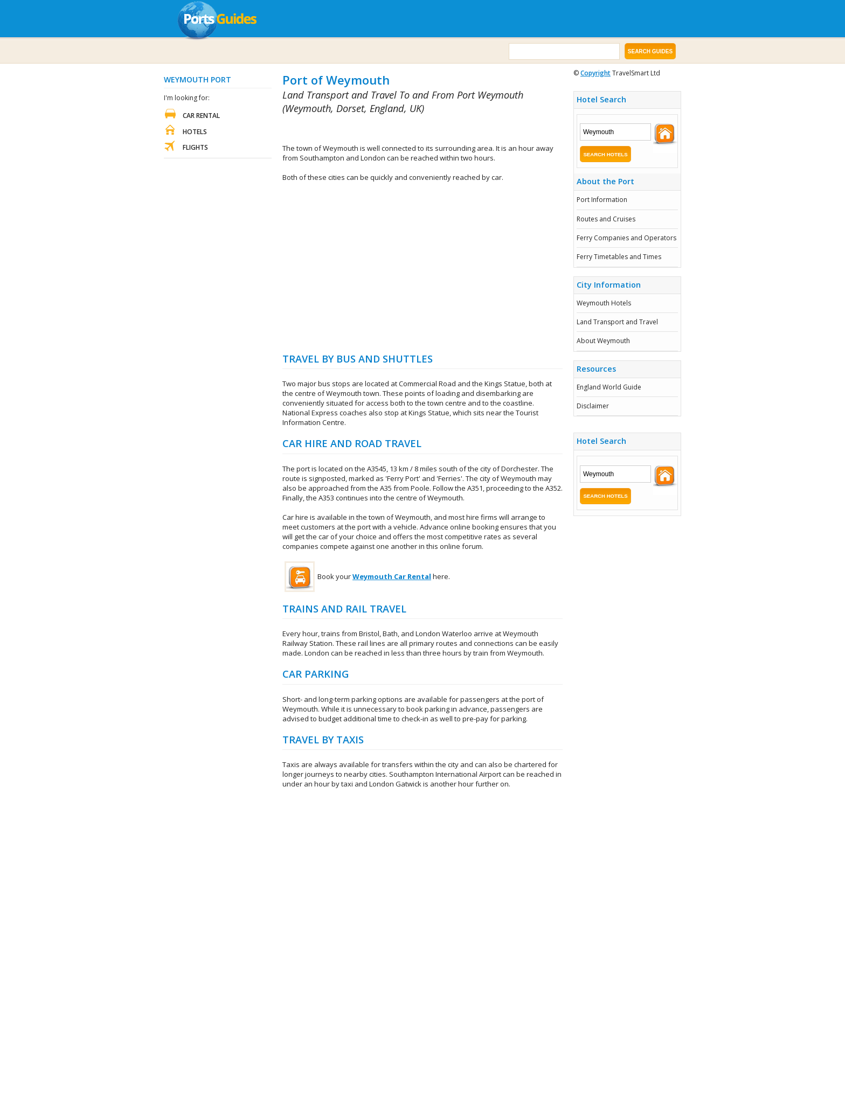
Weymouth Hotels (604, 303)
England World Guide (609, 387)
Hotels (195, 131)
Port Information (602, 199)
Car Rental (201, 115)
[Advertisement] (408, 130)
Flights (195, 147)
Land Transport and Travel (617, 321)
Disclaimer (593, 405)
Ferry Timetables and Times (619, 256)
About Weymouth (603, 340)
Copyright (595, 73)
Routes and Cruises (606, 219)
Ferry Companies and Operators (626, 237)
